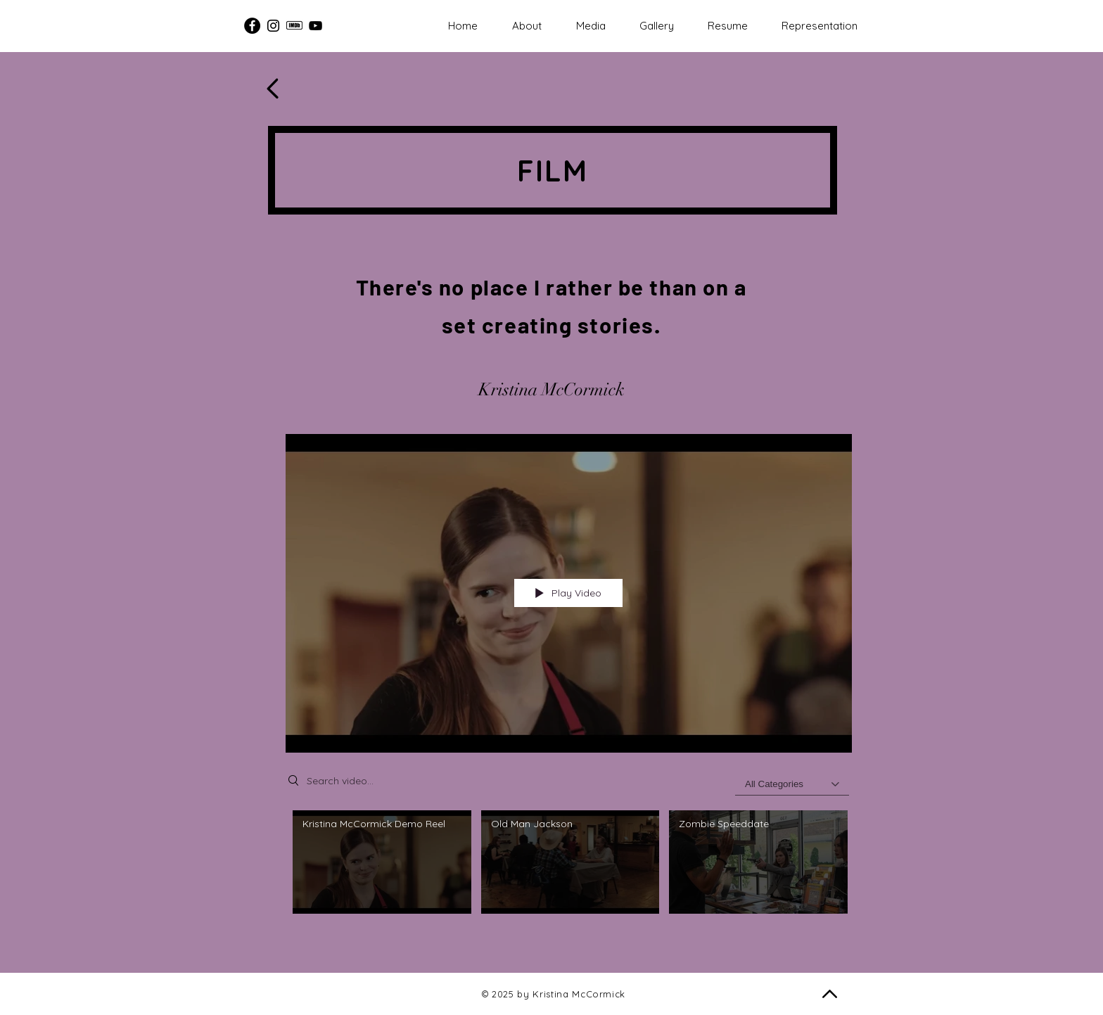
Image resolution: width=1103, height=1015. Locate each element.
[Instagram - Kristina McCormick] (273, 26)
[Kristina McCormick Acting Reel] (315, 26)
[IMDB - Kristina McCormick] (294, 26)
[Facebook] (252, 26)
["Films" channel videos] (568, 870)
